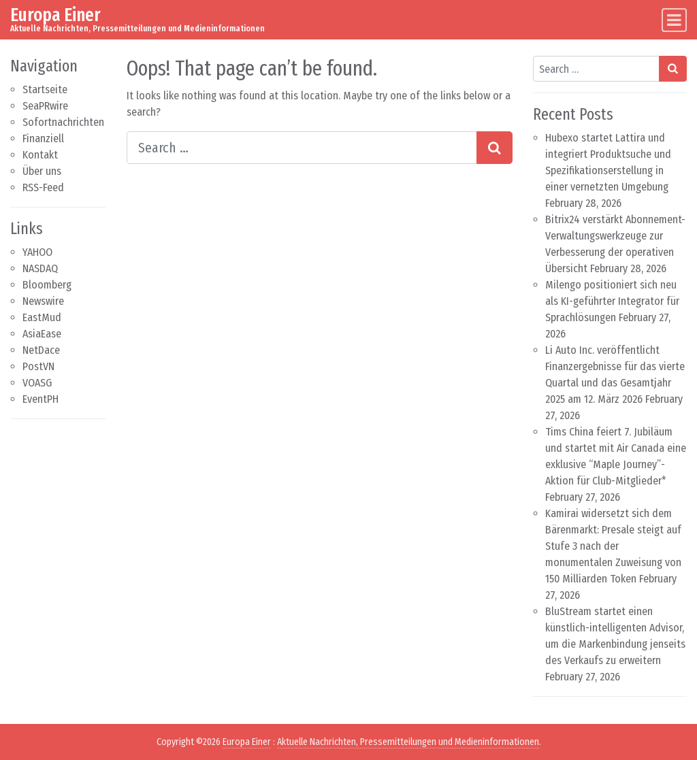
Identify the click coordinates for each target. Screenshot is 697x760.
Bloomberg (46, 284)
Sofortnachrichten (63, 122)
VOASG (37, 382)
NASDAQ (40, 268)
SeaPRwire (45, 105)
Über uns (41, 171)
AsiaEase (41, 333)
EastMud (41, 317)
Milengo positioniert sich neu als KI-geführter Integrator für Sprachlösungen (612, 301)
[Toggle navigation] (674, 20)
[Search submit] (494, 147)
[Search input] (302, 147)
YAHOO (37, 252)
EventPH (40, 399)
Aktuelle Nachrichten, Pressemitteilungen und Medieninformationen (408, 742)
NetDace (41, 350)
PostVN (38, 366)
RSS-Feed (43, 187)
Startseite (44, 89)
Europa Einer (55, 14)
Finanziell (43, 138)
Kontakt (40, 154)
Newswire (43, 301)
